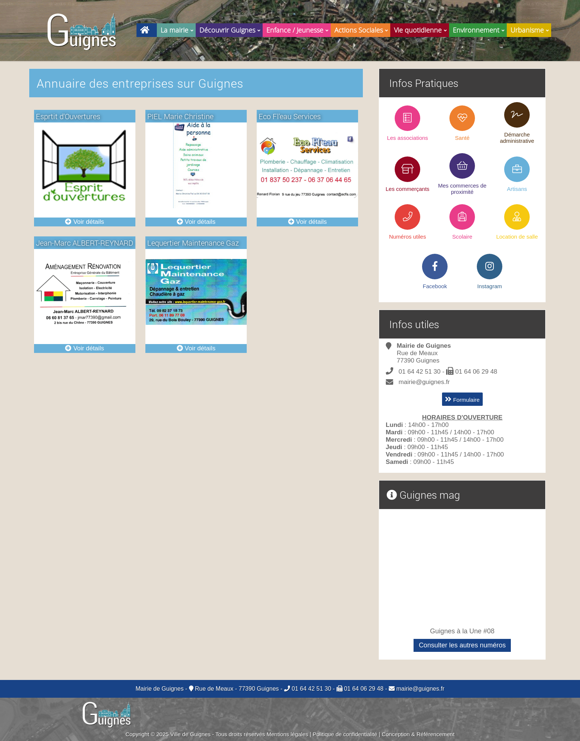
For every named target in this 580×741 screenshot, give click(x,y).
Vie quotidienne (421, 29)
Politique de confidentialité (345, 734)
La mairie (178, 29)
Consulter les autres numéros (462, 645)
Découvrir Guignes (231, 29)
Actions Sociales (362, 29)
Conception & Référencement (418, 734)
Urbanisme (530, 29)
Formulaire (462, 399)
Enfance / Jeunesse (298, 29)
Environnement (480, 29)
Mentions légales (287, 734)
